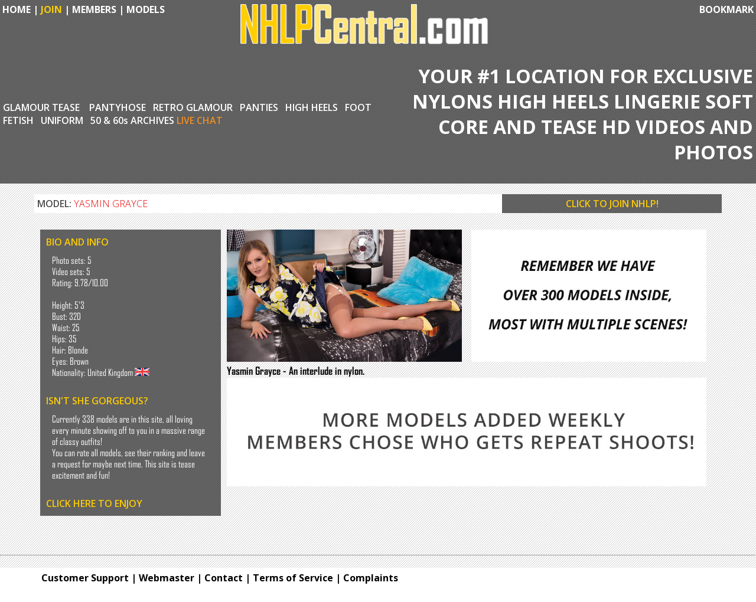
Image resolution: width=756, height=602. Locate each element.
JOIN (51, 9)
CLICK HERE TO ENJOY (94, 503)
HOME (15, 9)
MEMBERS (94, 9)
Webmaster (166, 577)
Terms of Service (293, 577)
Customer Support (85, 577)
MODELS (145, 9)
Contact (223, 577)
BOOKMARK (726, 9)
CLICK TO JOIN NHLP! (612, 203)
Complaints (370, 577)
